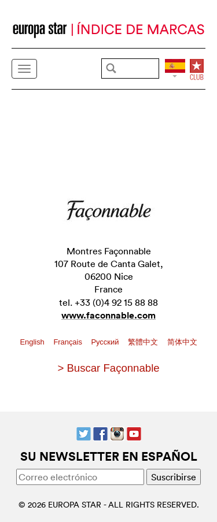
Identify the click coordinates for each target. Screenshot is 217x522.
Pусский (105, 342)
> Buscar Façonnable (108, 368)
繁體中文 (144, 342)
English (33, 342)
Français (68, 342)
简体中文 (182, 342)
